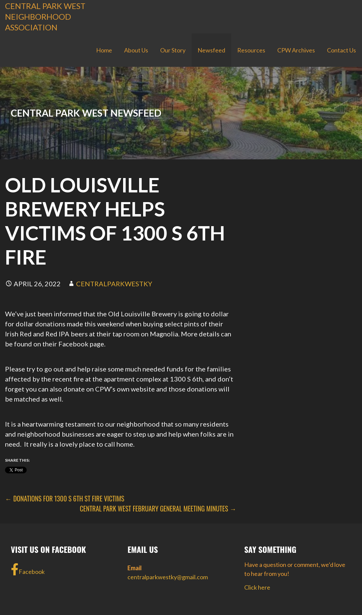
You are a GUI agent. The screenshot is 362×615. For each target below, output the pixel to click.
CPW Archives (296, 50)
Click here (257, 587)
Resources (251, 50)
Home (104, 50)
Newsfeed (211, 50)
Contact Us (341, 50)
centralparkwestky (114, 284)
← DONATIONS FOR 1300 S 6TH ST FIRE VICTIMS (64, 498)
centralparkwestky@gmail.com (167, 577)
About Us (136, 50)
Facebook (28, 570)
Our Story (173, 50)
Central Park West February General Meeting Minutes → (158, 508)
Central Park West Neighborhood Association (45, 16)
